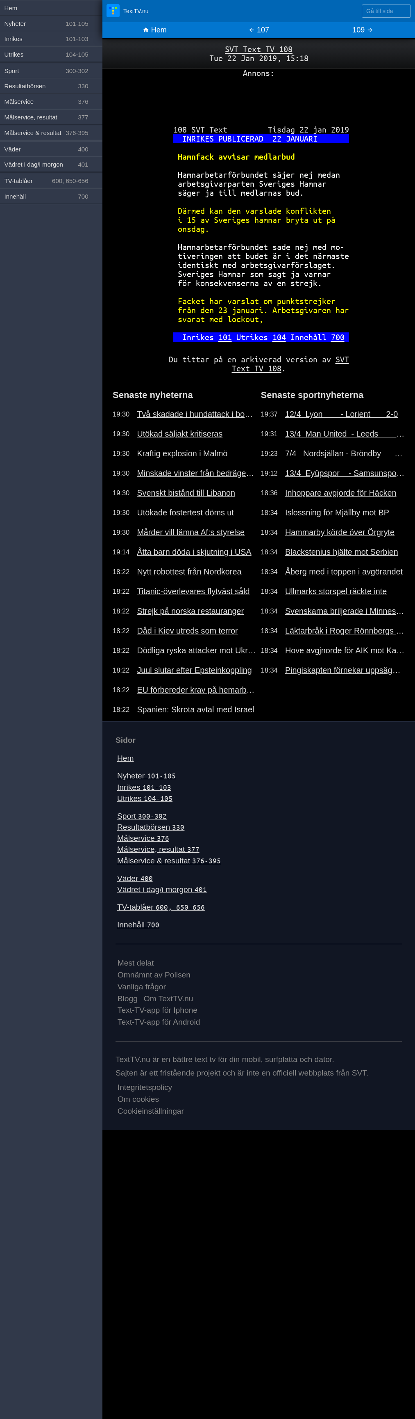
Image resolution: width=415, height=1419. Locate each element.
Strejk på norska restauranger (190, 611)
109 (362, 30)
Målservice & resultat (169, 860)
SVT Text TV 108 (259, 49)
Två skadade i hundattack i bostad (196, 414)
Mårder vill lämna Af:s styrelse (191, 532)
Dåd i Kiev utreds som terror (187, 630)
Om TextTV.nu (168, 998)
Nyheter (146, 775)
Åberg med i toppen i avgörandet (344, 571)
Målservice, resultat (158, 849)
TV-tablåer (161, 907)
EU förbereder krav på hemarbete (196, 689)
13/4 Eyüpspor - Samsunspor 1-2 (345, 473)
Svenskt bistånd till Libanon (186, 492)
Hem (155, 30)
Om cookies (138, 1099)
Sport (142, 816)
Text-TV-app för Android (159, 1022)
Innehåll (138, 924)
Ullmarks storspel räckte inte (336, 591)
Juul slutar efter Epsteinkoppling (194, 670)
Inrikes (144, 787)
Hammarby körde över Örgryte (340, 532)
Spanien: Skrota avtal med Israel (195, 709)
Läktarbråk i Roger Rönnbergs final (345, 630)
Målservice (143, 838)
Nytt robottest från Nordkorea (189, 571)
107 (258, 30)
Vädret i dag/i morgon (162, 889)
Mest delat (136, 963)
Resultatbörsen (150, 827)
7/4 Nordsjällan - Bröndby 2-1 (345, 453)
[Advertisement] (258, 98)
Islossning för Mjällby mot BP (337, 512)
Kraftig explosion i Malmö (182, 453)
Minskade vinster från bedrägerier (196, 473)
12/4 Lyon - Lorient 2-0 (341, 414)
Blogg (128, 998)
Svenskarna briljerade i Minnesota (345, 611)
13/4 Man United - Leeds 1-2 (345, 433)
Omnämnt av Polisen (154, 974)
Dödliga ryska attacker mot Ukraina (196, 650)
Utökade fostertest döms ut (185, 512)
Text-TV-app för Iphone (157, 1010)
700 (338, 337)
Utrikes (144, 798)
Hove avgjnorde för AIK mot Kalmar (345, 650)
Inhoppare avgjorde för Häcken (341, 492)
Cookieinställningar (151, 1111)
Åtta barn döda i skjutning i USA (194, 551)
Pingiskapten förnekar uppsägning (345, 670)
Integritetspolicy (145, 1087)
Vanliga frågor (142, 986)
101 (225, 337)
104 (279, 337)
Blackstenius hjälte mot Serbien (341, 551)
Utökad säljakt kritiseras (179, 433)
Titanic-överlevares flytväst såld (193, 591)
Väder (135, 878)
